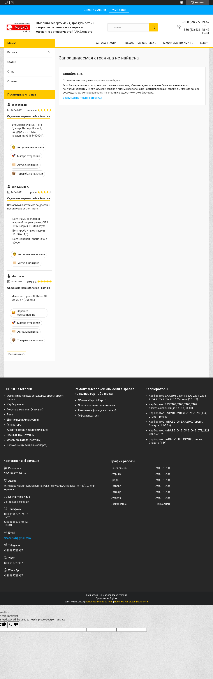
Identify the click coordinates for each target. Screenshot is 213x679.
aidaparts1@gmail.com (17, 538)
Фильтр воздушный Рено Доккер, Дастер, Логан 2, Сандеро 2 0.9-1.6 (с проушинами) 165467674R (27, 130)
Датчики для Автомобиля (23, 419)
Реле (10, 414)
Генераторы (14, 424)
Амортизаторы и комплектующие (27, 429)
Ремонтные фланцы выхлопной (97, 410)
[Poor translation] (13, 624)
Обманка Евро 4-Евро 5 (92, 400)
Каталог (12, 52)
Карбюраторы (15, 404)
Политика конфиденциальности (131, 601)
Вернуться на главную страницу (82, 97)
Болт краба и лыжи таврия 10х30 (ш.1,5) (29, 232)
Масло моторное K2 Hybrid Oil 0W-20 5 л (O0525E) (29, 298)
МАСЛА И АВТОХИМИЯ (177, 42)
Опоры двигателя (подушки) (24, 439)
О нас (10, 71)
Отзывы (12, 81)
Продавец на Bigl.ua (106, 598)
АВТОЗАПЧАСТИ (106, 42)
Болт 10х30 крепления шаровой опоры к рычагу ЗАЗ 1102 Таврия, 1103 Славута (30, 222)
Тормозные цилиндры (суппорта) (27, 445)
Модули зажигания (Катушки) (25, 409)
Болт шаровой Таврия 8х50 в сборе (30, 240)
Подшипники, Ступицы (20, 434)
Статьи (11, 62)
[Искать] (153, 27)
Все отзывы (15, 354)
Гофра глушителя (88, 415)
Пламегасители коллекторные (96, 405)
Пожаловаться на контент (99, 601)
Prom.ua (123, 595)
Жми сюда (119, 10)
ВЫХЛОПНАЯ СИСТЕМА (139, 42)
